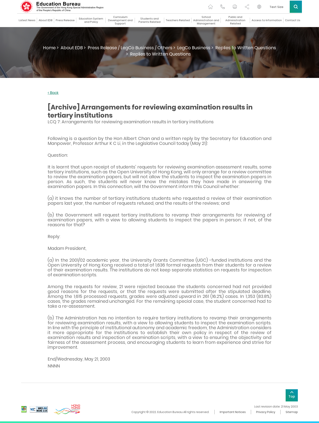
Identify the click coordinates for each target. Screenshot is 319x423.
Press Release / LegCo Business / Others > (131, 48)
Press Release (65, 20)
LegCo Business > (195, 48)
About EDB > (73, 48)
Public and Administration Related (235, 20)
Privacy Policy (265, 412)
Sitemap (292, 412)
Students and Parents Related (150, 20)
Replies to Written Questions (160, 54)
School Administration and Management (206, 20)
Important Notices (233, 412)
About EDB (45, 20)
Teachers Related (178, 20)
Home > (51, 48)
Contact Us (292, 20)
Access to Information (267, 20)
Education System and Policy (91, 20)
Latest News (27, 20)
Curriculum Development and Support (120, 20)
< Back (53, 93)
